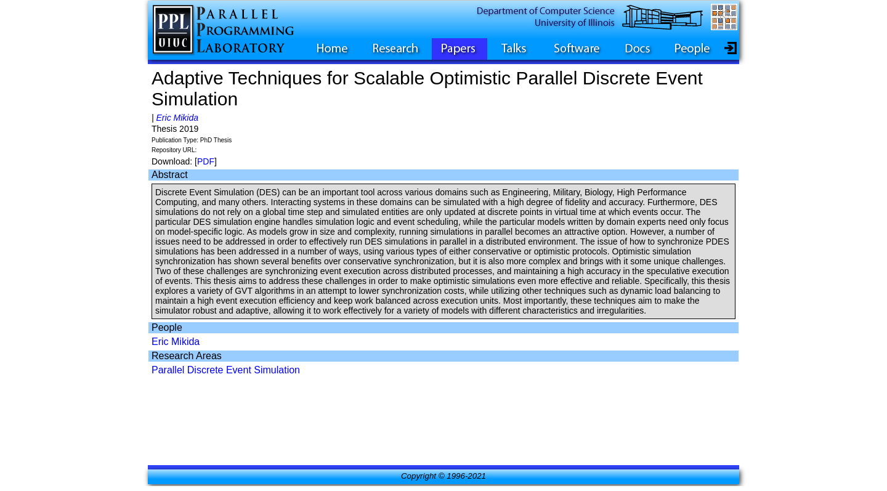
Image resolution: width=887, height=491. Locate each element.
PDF (205, 161)
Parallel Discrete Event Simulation (226, 370)
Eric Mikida (177, 118)
